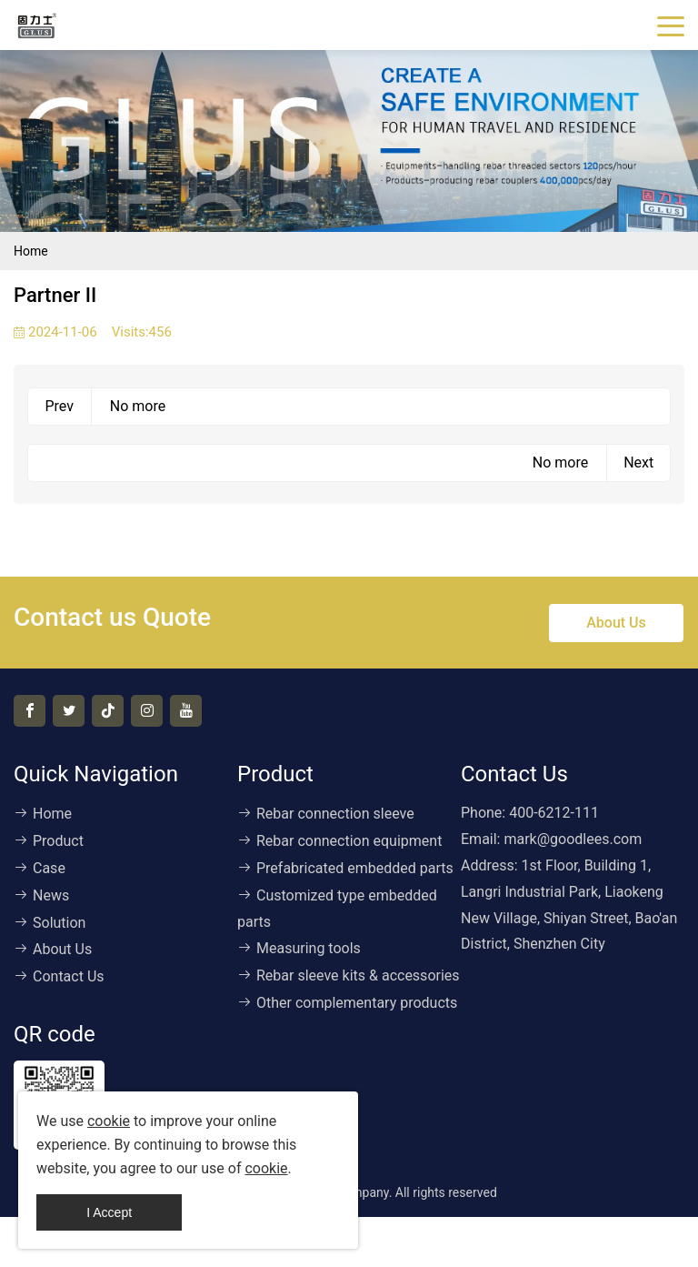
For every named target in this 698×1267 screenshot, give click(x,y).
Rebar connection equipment (339, 841)
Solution (49, 922)
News (41, 895)
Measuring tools (299, 948)
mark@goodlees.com (573, 839)
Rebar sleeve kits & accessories (348, 975)
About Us (616, 622)
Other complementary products (347, 1002)
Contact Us (59, 976)
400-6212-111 (554, 812)
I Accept (109, 1212)
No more (137, 406)
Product (49, 841)
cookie (108, 1121)
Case (39, 868)
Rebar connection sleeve (325, 813)
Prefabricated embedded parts (345, 868)
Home (31, 251)
